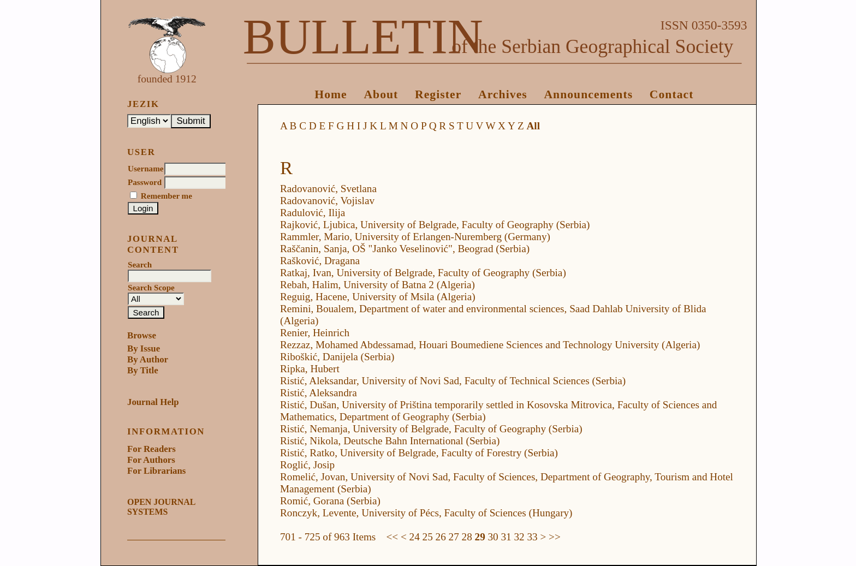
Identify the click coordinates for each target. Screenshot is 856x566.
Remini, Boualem (317, 308)
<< (393, 537)
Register (438, 94)
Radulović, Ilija (312, 212)
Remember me (166, 196)
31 (506, 537)
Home (330, 94)
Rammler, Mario (314, 236)
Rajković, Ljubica (317, 224)
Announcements (588, 94)
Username (145, 168)
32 (519, 537)
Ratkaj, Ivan (305, 272)
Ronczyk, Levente (318, 513)
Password (145, 182)
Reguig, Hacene (313, 296)
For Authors (151, 460)
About (381, 94)
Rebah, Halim (309, 284)
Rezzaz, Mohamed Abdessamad (347, 344)
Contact (672, 94)
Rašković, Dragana (320, 260)
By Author (147, 359)
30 (493, 537)
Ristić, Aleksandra (318, 392)
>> (555, 537)
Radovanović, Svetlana (328, 188)
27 (454, 537)
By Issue (143, 348)
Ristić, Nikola (309, 440)
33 (532, 537)
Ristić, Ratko (307, 452)
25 (428, 537)
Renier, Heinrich (314, 332)
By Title (142, 370)
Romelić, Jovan (312, 476)
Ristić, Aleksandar (318, 380)
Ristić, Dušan (308, 404)
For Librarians (156, 471)
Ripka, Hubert (310, 368)
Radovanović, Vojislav (327, 200)
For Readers (151, 449)
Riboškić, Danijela (319, 356)
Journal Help (153, 402)
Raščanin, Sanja (313, 248)
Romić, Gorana (312, 501)
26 (441, 537)
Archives (502, 94)
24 (414, 537)
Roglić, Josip (307, 464)
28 (467, 537)
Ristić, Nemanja (314, 428)
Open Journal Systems (161, 506)
